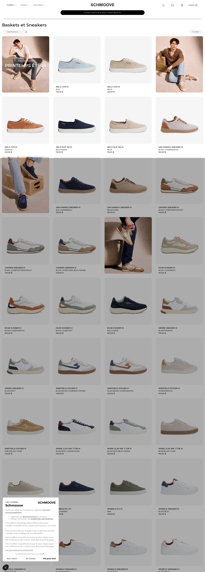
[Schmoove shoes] (102, 4)
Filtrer (195, 32)
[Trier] (16, 32)
